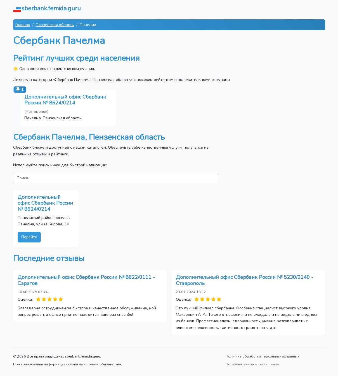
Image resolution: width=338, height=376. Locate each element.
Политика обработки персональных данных (262, 356)
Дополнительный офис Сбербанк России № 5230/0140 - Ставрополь (244, 280)
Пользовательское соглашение (252, 364)
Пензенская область (55, 24)
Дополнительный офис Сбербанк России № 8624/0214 (65, 100)
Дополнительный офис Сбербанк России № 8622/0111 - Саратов (86, 280)
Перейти (29, 237)
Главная (22, 24)
